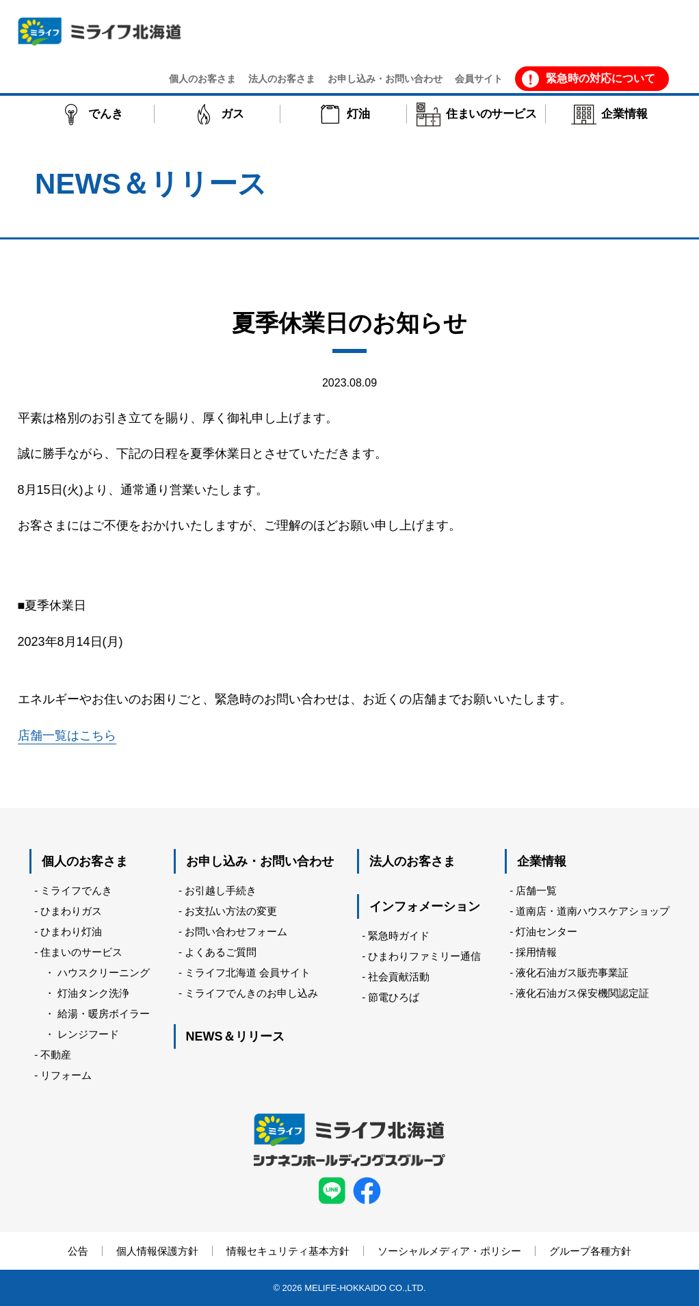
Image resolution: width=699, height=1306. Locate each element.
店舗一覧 (536, 890)
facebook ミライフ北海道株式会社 (367, 1191)
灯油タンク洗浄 (93, 993)
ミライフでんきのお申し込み (251, 993)
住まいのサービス (81, 952)
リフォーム (66, 1075)
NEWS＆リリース (235, 1036)
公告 (78, 1251)
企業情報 (541, 861)
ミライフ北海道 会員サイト (248, 972)
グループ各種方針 (590, 1251)
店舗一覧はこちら (67, 735)
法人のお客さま (412, 861)
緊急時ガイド (399, 935)
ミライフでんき (76, 890)
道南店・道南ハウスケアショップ (593, 911)
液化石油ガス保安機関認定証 (582, 993)
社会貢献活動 (399, 976)
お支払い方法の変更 (231, 911)
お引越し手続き (220, 890)
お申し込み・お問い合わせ (260, 861)
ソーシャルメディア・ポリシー (449, 1251)
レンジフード (88, 1034)
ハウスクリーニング (103, 972)
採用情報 (536, 952)
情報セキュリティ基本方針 (288, 1251)
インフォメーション (424, 906)
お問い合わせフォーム (236, 931)
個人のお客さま (85, 861)
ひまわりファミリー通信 (424, 956)
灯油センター (546, 931)
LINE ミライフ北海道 (332, 1191)
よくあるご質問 (220, 952)
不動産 (55, 1054)
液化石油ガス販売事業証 (572, 972)
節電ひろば (393, 997)
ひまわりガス (71, 911)
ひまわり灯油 (71, 931)
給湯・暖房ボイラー (103, 1013)
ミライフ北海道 (100, 31)
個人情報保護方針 (157, 1251)
